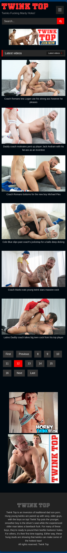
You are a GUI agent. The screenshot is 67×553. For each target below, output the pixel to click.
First (8, 354)
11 (7, 363)
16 (7, 373)
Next (19, 373)
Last (32, 373)
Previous (24, 354)
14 (40, 363)
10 (57, 354)
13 (29, 363)
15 (51, 363)
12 (18, 363)
